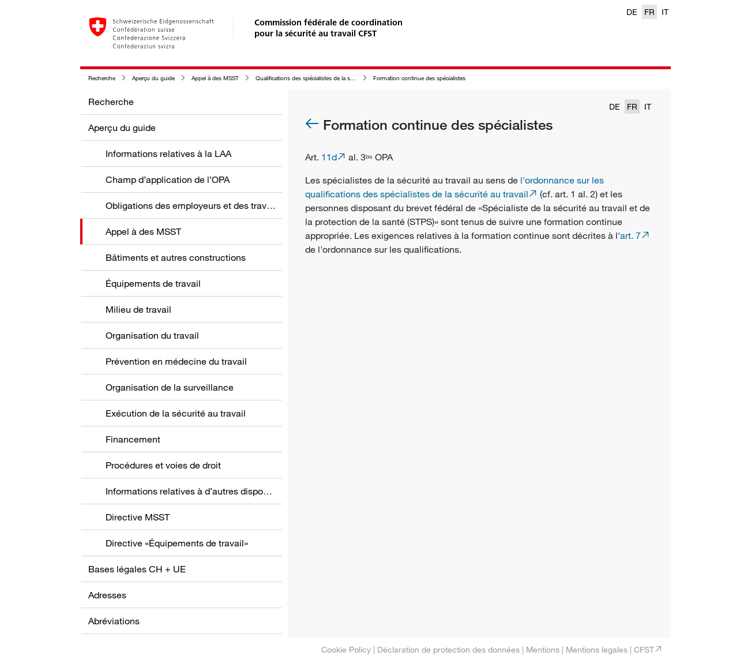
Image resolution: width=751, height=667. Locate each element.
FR (649, 12)
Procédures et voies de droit (163, 465)
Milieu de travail (138, 309)
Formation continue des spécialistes (419, 78)
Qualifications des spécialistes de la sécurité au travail (323, 78)
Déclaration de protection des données (448, 649)
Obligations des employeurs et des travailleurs (201, 205)
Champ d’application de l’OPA (168, 179)
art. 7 (630, 235)
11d (329, 157)
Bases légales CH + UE (137, 569)
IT (665, 12)
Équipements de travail (153, 283)
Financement (133, 439)
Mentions (543, 649)
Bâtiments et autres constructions (176, 257)
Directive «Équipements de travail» (177, 543)
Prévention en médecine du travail (176, 361)
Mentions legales (597, 649)
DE (631, 12)
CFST (644, 649)
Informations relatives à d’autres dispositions (198, 491)
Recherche (101, 78)
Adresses (107, 595)
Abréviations (114, 621)
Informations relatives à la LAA (168, 153)
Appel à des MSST (215, 78)
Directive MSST (138, 517)
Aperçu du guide (153, 78)
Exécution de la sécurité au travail (176, 413)
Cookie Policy (346, 649)
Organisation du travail (152, 335)
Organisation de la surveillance (170, 387)
